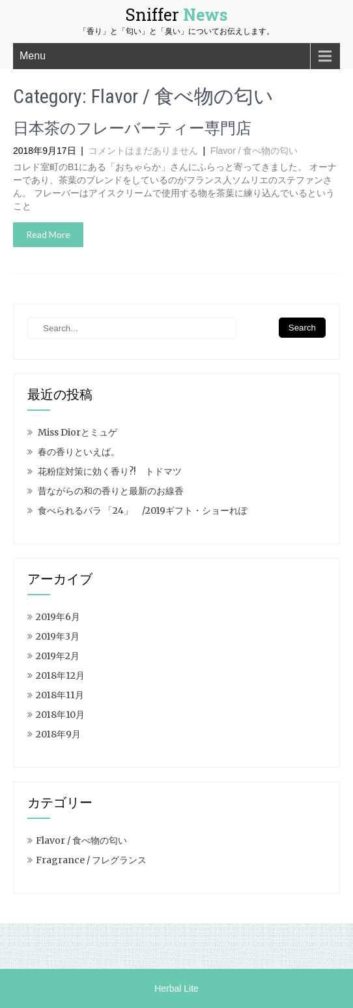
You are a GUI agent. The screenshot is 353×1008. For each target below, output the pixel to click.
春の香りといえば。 (79, 452)
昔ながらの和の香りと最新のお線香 (111, 491)
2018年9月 (58, 734)
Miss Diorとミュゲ (77, 432)
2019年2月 (57, 656)
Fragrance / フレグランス (91, 860)
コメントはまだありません (143, 150)
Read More (48, 234)
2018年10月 (60, 714)
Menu (33, 55)
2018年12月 (60, 675)
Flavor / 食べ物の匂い (254, 150)
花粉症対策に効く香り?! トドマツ (110, 471)
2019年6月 (58, 617)
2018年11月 (60, 695)
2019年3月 (57, 636)
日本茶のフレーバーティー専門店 (132, 128)
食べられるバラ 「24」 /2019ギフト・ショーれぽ (142, 510)
